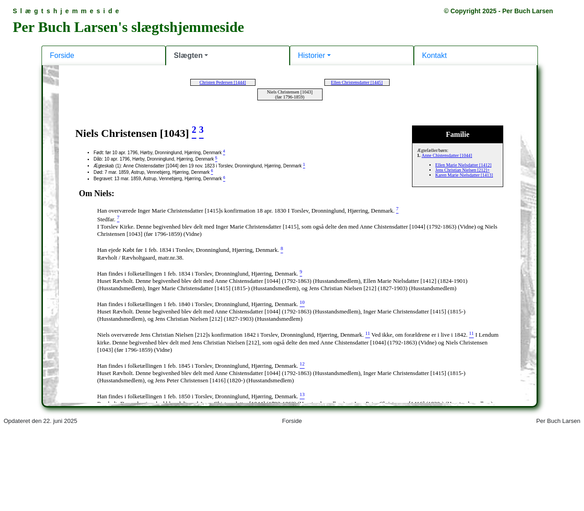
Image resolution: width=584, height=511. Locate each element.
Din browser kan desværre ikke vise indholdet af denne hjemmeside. (292, 255)
